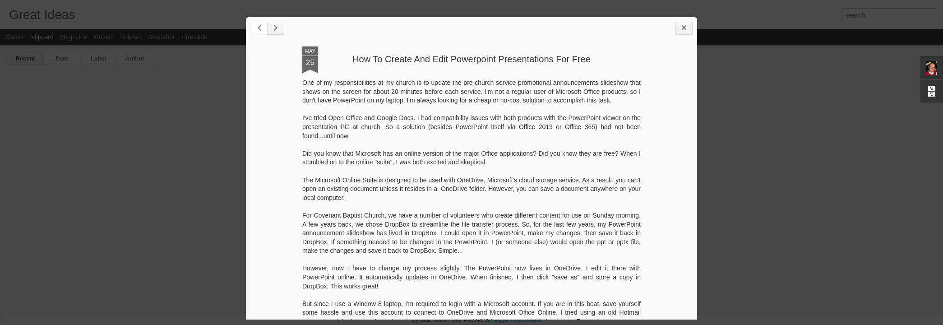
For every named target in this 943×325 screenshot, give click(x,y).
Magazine (74, 37)
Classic (15, 37)
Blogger (499, 320)
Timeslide (194, 37)
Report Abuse (526, 320)
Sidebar (131, 37)
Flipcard (42, 37)
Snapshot (161, 37)
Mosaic (103, 37)
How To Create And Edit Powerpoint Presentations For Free (471, 59)
